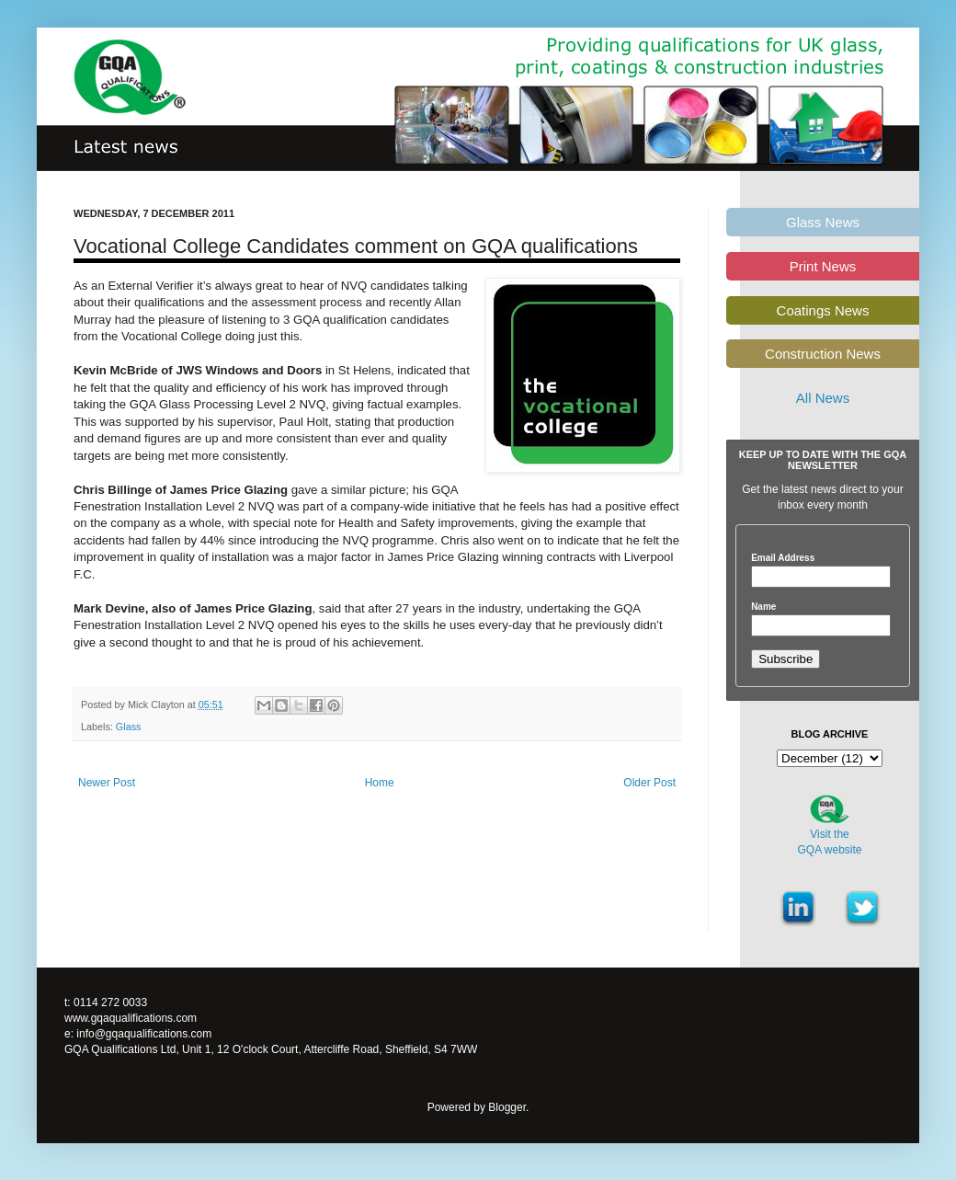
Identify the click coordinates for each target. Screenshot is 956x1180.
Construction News (823, 353)
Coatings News (823, 310)
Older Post (649, 782)
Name (763, 607)
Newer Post (106, 782)
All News (822, 398)
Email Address (782, 558)
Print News (823, 266)
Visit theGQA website (829, 842)
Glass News (822, 222)
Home (379, 782)
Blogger (507, 1107)
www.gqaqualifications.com (130, 1018)
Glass (129, 726)
